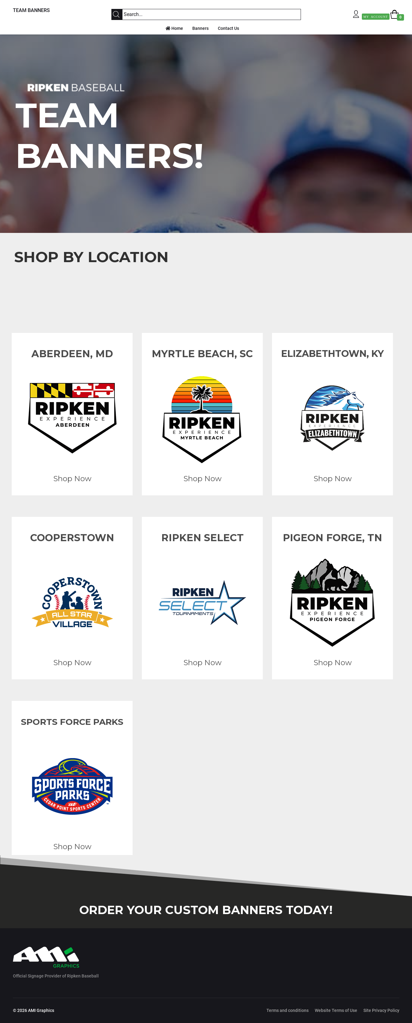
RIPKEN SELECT (202, 538)
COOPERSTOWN (72, 538)
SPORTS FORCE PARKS (72, 722)
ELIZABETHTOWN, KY (332, 353)
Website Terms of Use (336, 1010)
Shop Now (72, 478)
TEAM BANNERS (31, 10)
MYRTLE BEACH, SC (202, 354)
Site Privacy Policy (381, 1010)
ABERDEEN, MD (72, 354)
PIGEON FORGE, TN (332, 538)
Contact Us (228, 28)
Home (174, 28)
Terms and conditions (287, 1010)
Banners (200, 28)
